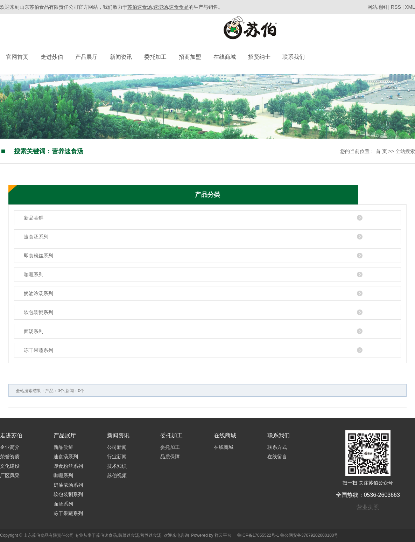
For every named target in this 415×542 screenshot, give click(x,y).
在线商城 (224, 57)
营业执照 (368, 507)
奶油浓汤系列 (38, 293)
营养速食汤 (150, 535)
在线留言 (277, 456)
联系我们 (293, 57)
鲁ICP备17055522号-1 (258, 535)
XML (410, 7)
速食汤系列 (36, 236)
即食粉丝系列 (38, 255)
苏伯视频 (117, 475)
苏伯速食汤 (106, 535)
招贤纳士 (259, 57)
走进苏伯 (52, 57)
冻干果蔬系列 (38, 350)
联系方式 (277, 447)
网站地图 (377, 7)
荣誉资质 (10, 456)
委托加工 (155, 57)
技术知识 (117, 466)
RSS (396, 7)
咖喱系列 (33, 274)
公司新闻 (117, 447)
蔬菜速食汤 (128, 535)
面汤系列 (33, 331)
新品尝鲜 (33, 218)
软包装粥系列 (38, 312)
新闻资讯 (121, 57)
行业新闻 (117, 456)
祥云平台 (222, 535)
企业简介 (10, 447)
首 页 (381, 151)
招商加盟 (190, 57)
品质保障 (170, 456)
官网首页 (17, 57)
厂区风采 (10, 475)
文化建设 (10, 466)
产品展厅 (86, 57)
